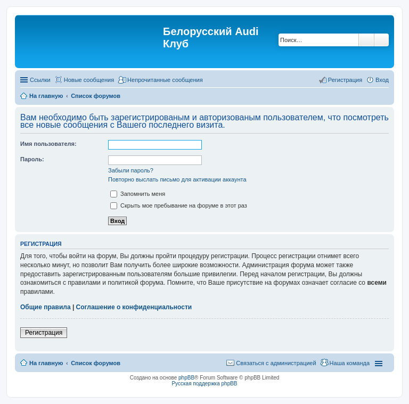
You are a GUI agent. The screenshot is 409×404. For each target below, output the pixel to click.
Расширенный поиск (381, 40)
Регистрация (43, 332)
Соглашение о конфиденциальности (134, 307)
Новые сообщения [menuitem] (89, 80)
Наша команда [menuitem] (350, 363)
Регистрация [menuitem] (345, 80)
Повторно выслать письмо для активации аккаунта (177, 179)
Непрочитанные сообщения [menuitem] (165, 80)
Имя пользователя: (48, 144)
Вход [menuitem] (382, 80)
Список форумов (95, 363)
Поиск (366, 40)
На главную (46, 363)
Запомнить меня (137, 194)
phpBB (186, 378)
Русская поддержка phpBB (204, 383)
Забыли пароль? (130, 170)
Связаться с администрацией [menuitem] (276, 363)
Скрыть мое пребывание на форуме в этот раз (178, 205)
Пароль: (32, 159)
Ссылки (40, 80)
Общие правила (45, 307)
